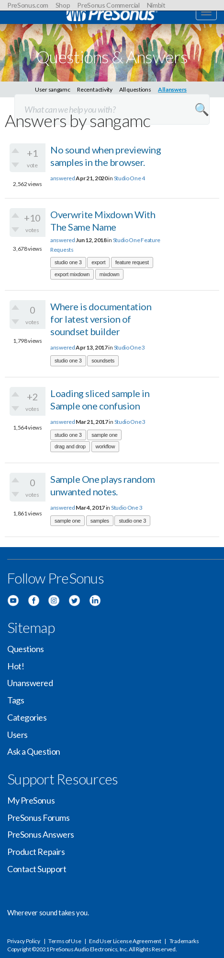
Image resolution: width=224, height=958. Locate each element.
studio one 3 (68, 262)
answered (62, 178)
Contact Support (36, 869)
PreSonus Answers (40, 834)
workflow (105, 446)
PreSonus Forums (38, 817)
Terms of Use (64, 941)
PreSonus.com (27, 5)
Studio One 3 (129, 347)
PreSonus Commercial (108, 5)
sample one (104, 435)
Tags (15, 700)
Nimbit (156, 5)
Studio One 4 (129, 178)
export (98, 262)
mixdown (109, 274)
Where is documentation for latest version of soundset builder (100, 319)
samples (99, 521)
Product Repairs (36, 851)
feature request (132, 262)
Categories (27, 717)
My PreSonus (31, 800)
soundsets (102, 360)
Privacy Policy (23, 941)
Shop (63, 5)
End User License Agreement (125, 941)
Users (17, 734)
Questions (25, 648)
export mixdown (72, 274)
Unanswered (30, 683)
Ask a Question (33, 751)
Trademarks (184, 941)
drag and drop (70, 446)
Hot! (15, 666)
